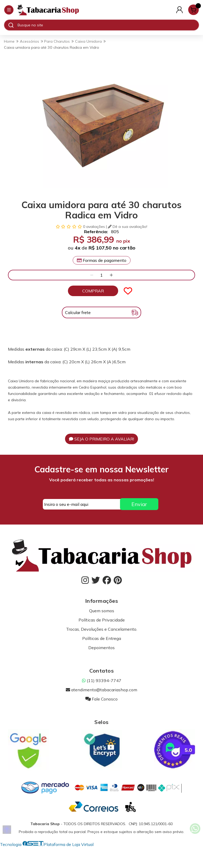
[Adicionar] (111, 275)
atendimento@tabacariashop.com (101, 689)
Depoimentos (101, 647)
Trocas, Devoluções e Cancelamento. (101, 629)
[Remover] (92, 275)
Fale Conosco (101, 699)
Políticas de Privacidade (102, 620)
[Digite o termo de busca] (108, 25)
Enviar (139, 504)
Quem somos (101, 610)
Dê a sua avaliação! (127, 226)
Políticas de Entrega (101, 638)
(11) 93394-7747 (101, 680)
